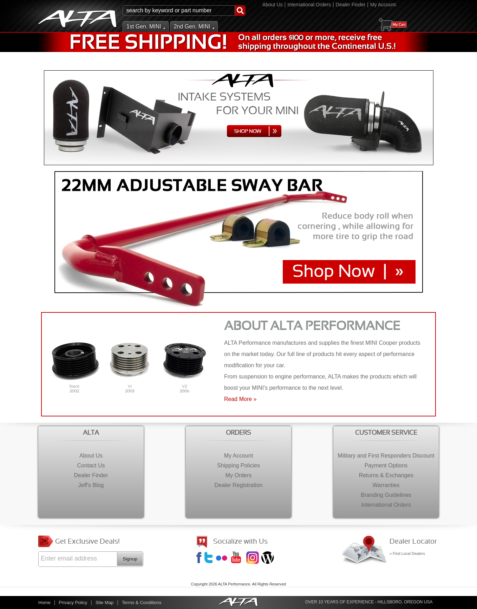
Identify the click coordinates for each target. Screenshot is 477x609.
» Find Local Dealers (407, 553)
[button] (184, 10)
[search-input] (179, 10)
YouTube (238, 558)
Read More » (240, 399)
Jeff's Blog (268, 558)
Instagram (253, 558)
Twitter (209, 558)
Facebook (199, 558)
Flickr (223, 558)
